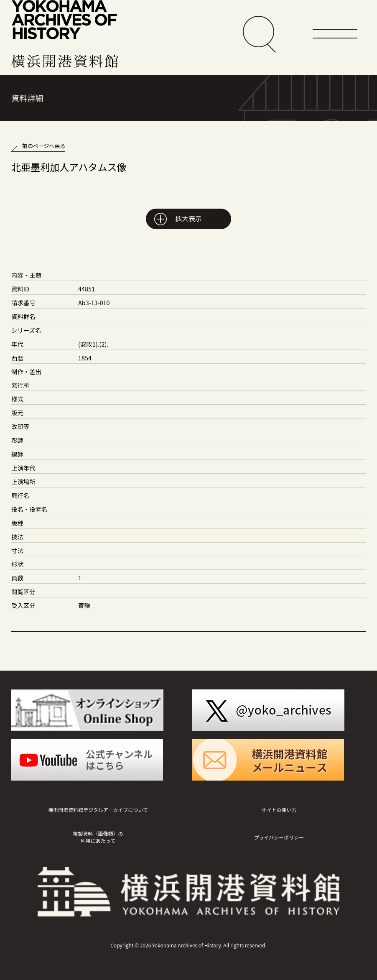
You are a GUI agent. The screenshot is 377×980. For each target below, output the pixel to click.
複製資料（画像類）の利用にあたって (98, 837)
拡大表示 (188, 218)
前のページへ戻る (43, 146)
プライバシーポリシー (279, 837)
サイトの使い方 (278, 809)
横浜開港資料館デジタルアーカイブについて (98, 809)
